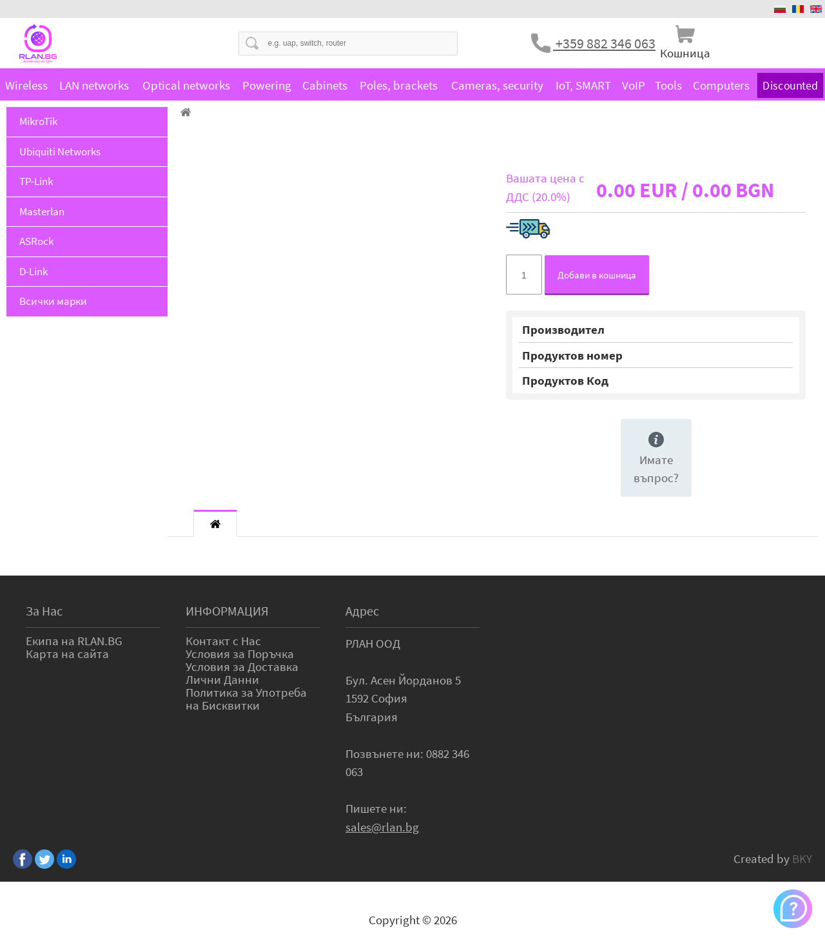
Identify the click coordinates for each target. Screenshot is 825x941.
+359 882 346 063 (604, 43)
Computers (721, 85)
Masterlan (41, 211)
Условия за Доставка (242, 666)
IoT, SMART (583, 85)
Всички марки (53, 301)
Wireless (26, 85)
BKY (802, 858)
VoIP (633, 85)
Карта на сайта (67, 653)
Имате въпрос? (656, 459)
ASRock (36, 241)
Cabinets (324, 85)
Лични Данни (222, 679)
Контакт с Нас (223, 640)
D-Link (33, 271)
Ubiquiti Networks (60, 151)
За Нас (44, 611)
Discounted (790, 84)
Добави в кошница (597, 275)
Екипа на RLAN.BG (74, 640)
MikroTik (38, 121)
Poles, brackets (399, 85)
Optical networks (186, 85)
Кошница (685, 53)
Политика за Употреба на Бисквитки (246, 699)
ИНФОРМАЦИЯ (227, 611)
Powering (266, 85)
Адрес (362, 611)
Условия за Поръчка (240, 653)
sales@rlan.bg (382, 827)
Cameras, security (497, 85)
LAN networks (94, 85)
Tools (668, 85)
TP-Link (36, 181)
